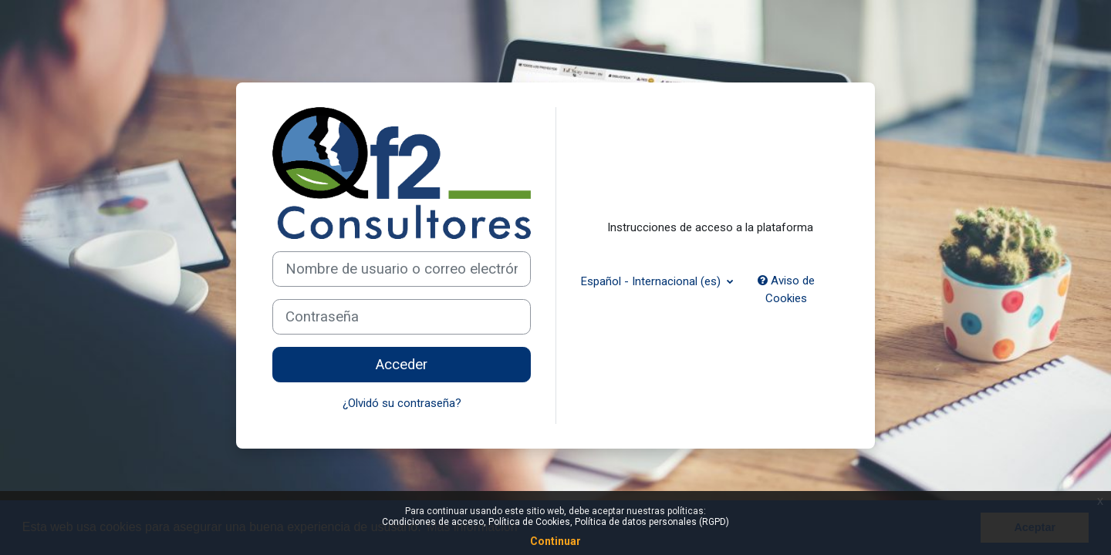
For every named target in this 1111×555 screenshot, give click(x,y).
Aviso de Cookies (786, 289)
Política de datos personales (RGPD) (652, 521)
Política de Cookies (529, 521)
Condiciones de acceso (433, 521)
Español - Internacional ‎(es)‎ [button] (652, 281)
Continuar (555, 541)
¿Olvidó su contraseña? (402, 403)
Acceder (401, 364)
